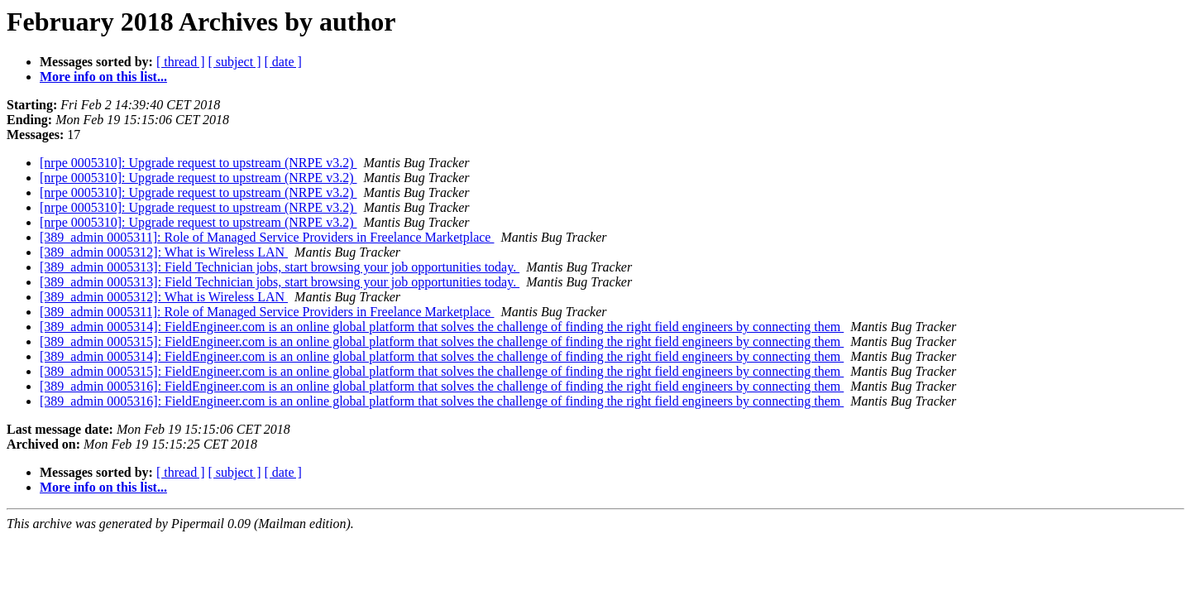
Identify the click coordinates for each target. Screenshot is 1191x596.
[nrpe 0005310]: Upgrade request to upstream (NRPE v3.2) (198, 163)
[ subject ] (234, 62)
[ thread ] (180, 62)
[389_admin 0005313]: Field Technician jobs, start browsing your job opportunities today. (279, 267)
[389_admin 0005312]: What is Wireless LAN (164, 252)
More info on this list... (103, 77)
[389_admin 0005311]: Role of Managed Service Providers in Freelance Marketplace (267, 237)
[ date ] (283, 62)
